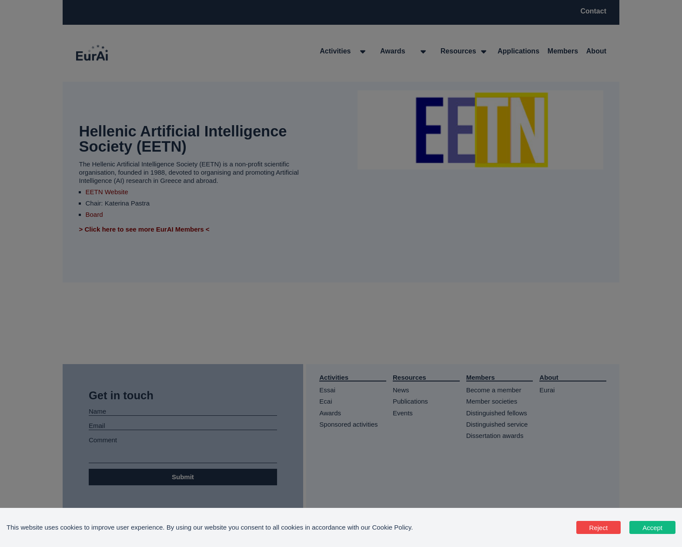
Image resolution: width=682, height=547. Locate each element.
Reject (598, 527)
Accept (652, 527)
